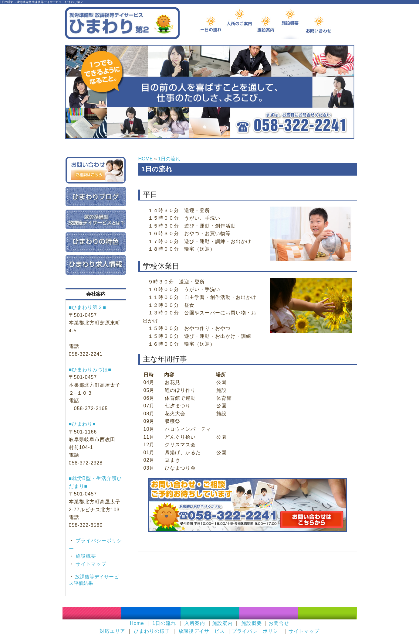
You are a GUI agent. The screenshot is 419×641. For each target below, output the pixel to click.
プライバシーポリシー (257, 631)
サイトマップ (90, 564)
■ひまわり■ (82, 424)
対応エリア (112, 631)
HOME (145, 158)
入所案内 (194, 623)
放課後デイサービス (201, 631)
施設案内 (222, 623)
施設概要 (85, 556)
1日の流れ (169, 158)
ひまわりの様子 (152, 631)
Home (137, 623)
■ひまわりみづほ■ (90, 369)
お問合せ (279, 623)
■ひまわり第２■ (87, 307)
